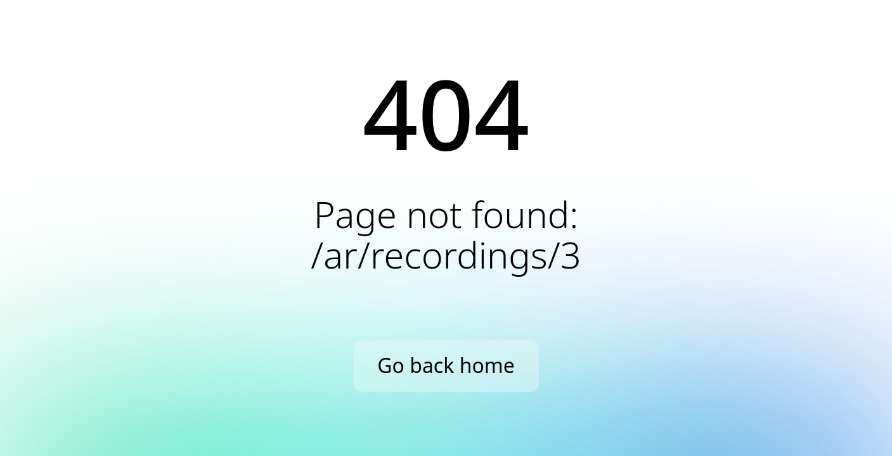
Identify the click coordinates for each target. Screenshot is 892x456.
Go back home (445, 365)
